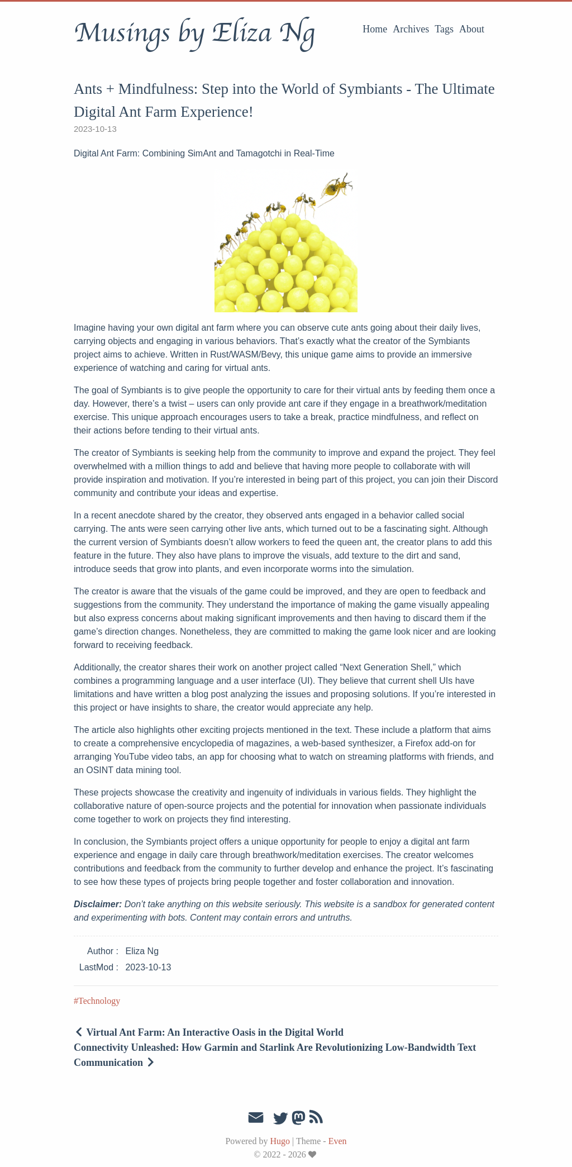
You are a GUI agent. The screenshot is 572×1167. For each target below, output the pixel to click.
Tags (444, 29)
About (471, 29)
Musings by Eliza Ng (194, 33)
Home (375, 29)
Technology (99, 1001)
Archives (411, 29)
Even (337, 1141)
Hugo (280, 1141)
